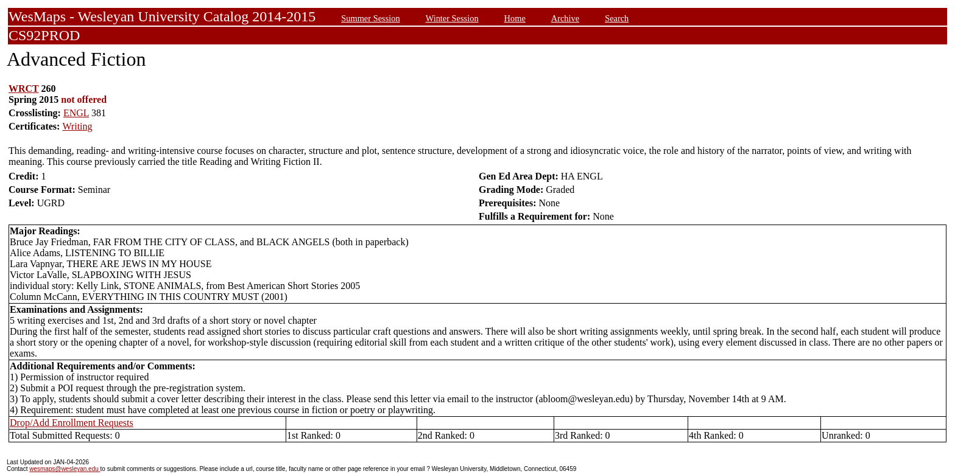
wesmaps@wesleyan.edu (64, 468)
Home (515, 18)
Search (617, 18)
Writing (77, 126)
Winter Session (452, 18)
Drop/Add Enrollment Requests (71, 422)
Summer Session (370, 18)
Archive (565, 18)
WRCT (24, 88)
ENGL (76, 113)
